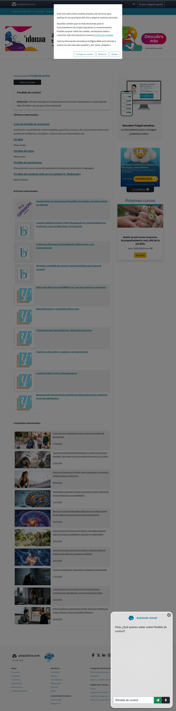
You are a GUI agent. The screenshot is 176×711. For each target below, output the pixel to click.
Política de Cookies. (104, 35)
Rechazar (102, 54)
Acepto (115, 54)
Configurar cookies (84, 54)
